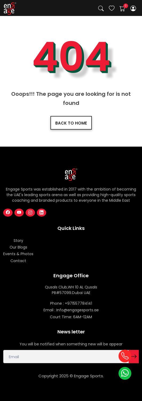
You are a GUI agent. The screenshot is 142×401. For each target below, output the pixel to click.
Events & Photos (18, 254)
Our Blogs (18, 247)
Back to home (71, 123)
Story (18, 240)
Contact (18, 260)
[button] (133, 8)
